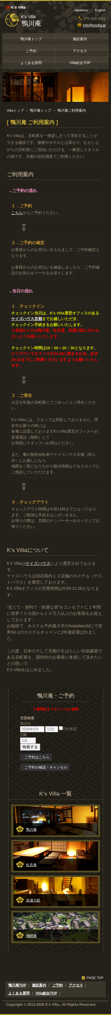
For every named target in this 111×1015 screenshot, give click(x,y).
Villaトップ (15, 110)
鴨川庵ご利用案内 (71, 110)
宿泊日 (25, 723)
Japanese (81, 10)
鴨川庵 (31, 23)
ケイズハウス (37, 563)
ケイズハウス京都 (26, 318)
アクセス (80, 51)
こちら (17, 213)
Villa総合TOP (80, 63)
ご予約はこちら (37, 757)
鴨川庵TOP (17, 985)
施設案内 (80, 39)
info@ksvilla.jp (92, 25)
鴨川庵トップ (31, 39)
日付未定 (68, 729)
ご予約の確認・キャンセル (46, 767)
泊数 (23, 735)
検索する (30, 747)
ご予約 (31, 51)
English (100, 10)
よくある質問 (31, 63)
